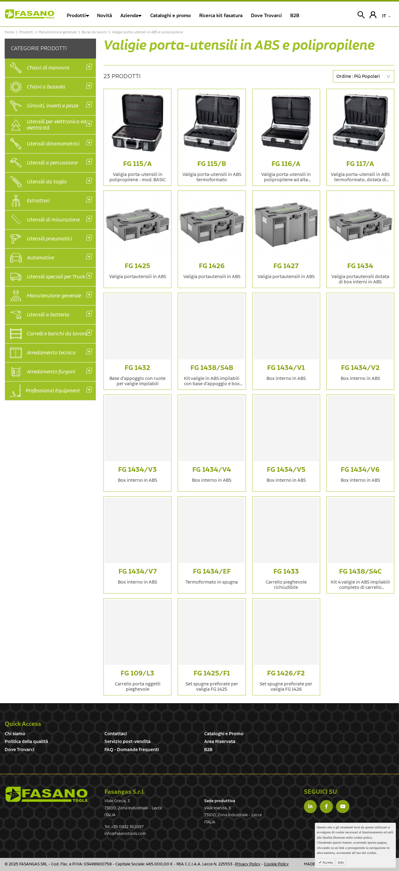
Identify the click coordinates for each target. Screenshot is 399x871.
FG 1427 (286, 266)
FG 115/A (137, 164)
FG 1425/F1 (212, 673)
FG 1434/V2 (360, 368)
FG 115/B (211, 164)
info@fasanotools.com (125, 834)
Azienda (129, 15)
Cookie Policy (276, 864)
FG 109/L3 (137, 673)
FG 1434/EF (212, 571)
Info (341, 862)
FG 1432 (137, 368)
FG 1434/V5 (286, 470)
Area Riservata (219, 741)
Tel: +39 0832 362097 (124, 827)
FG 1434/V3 (137, 470)
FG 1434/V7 (137, 571)
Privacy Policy (247, 864)
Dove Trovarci (19, 749)
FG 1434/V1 (286, 368)
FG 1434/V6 (360, 470)
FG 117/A (360, 164)
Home (9, 32)
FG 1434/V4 (211, 470)
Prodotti (76, 15)
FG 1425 (137, 266)
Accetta (327, 862)
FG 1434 (360, 266)
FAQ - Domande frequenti (131, 749)
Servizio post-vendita (127, 741)
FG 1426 (212, 266)
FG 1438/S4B (211, 368)
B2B (208, 749)
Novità (104, 15)
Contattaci (115, 734)
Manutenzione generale (57, 32)
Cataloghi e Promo (223, 734)
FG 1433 (286, 571)
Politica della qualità (26, 741)
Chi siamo (15, 734)
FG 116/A (286, 164)
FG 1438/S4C (360, 571)
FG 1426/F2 (286, 673)
